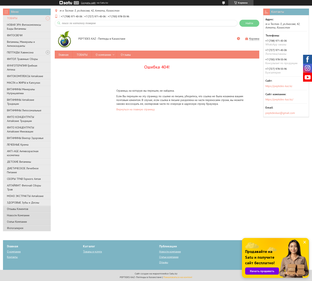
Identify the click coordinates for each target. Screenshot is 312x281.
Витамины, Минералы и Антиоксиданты (21, 44)
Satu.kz (173, 273)
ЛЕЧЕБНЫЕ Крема (17, 144)
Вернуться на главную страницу (135, 109)
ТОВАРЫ (12, 18)
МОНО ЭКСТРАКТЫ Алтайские (25, 196)
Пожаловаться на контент (177, 277)
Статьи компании (168, 257)
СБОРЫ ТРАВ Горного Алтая (24, 179)
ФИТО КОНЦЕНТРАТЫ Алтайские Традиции (20, 119)
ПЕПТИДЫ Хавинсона (20, 52)
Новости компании (170, 251)
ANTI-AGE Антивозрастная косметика (22, 153)
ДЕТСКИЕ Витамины (19, 162)
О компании (103, 54)
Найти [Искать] (249, 23)
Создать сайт (88, 2)
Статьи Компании (17, 221)
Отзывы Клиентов (17, 209)
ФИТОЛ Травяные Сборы (22, 59)
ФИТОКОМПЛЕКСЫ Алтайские (25, 76)
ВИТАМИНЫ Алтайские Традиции (20, 102)
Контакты (12, 257)
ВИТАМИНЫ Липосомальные (24, 110)
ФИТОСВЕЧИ (14, 35)
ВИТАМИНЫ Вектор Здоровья (25, 138)
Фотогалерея (15, 228)
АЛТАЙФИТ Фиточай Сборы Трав (24, 187)
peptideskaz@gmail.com (280, 113)
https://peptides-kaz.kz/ (279, 99)
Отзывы (126, 54)
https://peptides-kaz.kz (278, 86)
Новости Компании (18, 215)
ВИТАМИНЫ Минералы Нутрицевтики (21, 91)
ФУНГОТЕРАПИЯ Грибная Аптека (22, 67)
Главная (63, 54)
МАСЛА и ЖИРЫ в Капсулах (23, 82)
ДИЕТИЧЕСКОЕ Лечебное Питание (23, 170)
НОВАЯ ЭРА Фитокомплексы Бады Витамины (24, 26)
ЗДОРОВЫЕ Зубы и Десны (23, 202)
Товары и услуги (92, 251)
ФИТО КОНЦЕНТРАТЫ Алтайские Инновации (20, 129)
